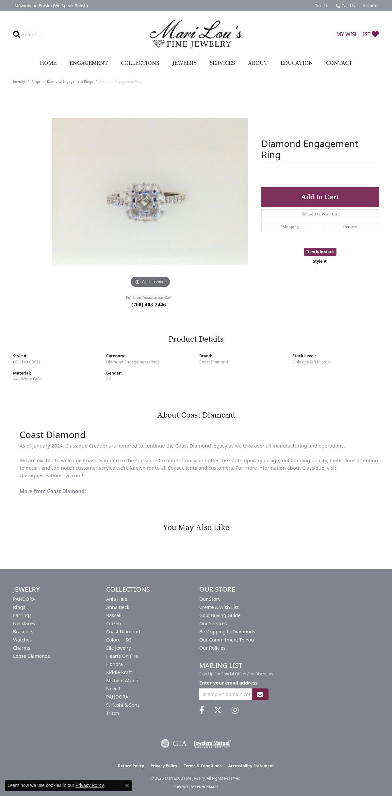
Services (222, 63)
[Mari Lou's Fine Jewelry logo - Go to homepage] (196, 34)
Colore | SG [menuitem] (119, 640)
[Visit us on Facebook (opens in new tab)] (201, 710)
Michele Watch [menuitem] (122, 680)
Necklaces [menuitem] (24, 623)
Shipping (291, 227)
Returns (350, 227)
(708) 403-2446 (148, 304)
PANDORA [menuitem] (24, 599)
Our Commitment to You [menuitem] (226, 640)
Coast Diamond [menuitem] (123, 631)
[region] (150, 191)
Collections (140, 63)
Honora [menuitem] (114, 664)
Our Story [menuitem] (209, 599)
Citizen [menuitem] (113, 623)
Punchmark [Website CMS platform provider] (208, 787)
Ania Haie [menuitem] (116, 599)
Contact (339, 63)
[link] (50, 5)
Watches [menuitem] (22, 640)
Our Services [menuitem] (213, 623)
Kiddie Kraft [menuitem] (119, 672)
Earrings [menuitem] (22, 615)
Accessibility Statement (251, 766)
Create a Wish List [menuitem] (219, 607)
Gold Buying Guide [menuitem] (219, 615)
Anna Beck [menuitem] (117, 607)
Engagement (89, 63)
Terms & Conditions (203, 766)
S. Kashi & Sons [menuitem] (122, 705)
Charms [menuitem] (21, 648)
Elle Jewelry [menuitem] (118, 648)
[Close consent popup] (127, 786)
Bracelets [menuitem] (23, 631)
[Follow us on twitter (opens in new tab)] (218, 710)
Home (48, 63)
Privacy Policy (164, 766)
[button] (370, 5)
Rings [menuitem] (19, 607)
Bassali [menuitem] (114, 615)
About (258, 63)
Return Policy (131, 766)
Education (297, 63)
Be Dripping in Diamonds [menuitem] (227, 631)
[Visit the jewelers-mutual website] (212, 743)
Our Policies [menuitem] (212, 648)
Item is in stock (320, 251)
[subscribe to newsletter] (260, 694)
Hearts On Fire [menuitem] (122, 656)
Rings (36, 81)
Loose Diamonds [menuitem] (31, 656)
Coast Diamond (213, 362)
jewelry (19, 81)
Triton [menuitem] (112, 713)
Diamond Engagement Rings (70, 81)
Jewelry (184, 63)
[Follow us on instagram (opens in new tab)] (235, 710)
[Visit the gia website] (174, 743)
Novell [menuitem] (113, 688)
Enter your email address (228, 683)
